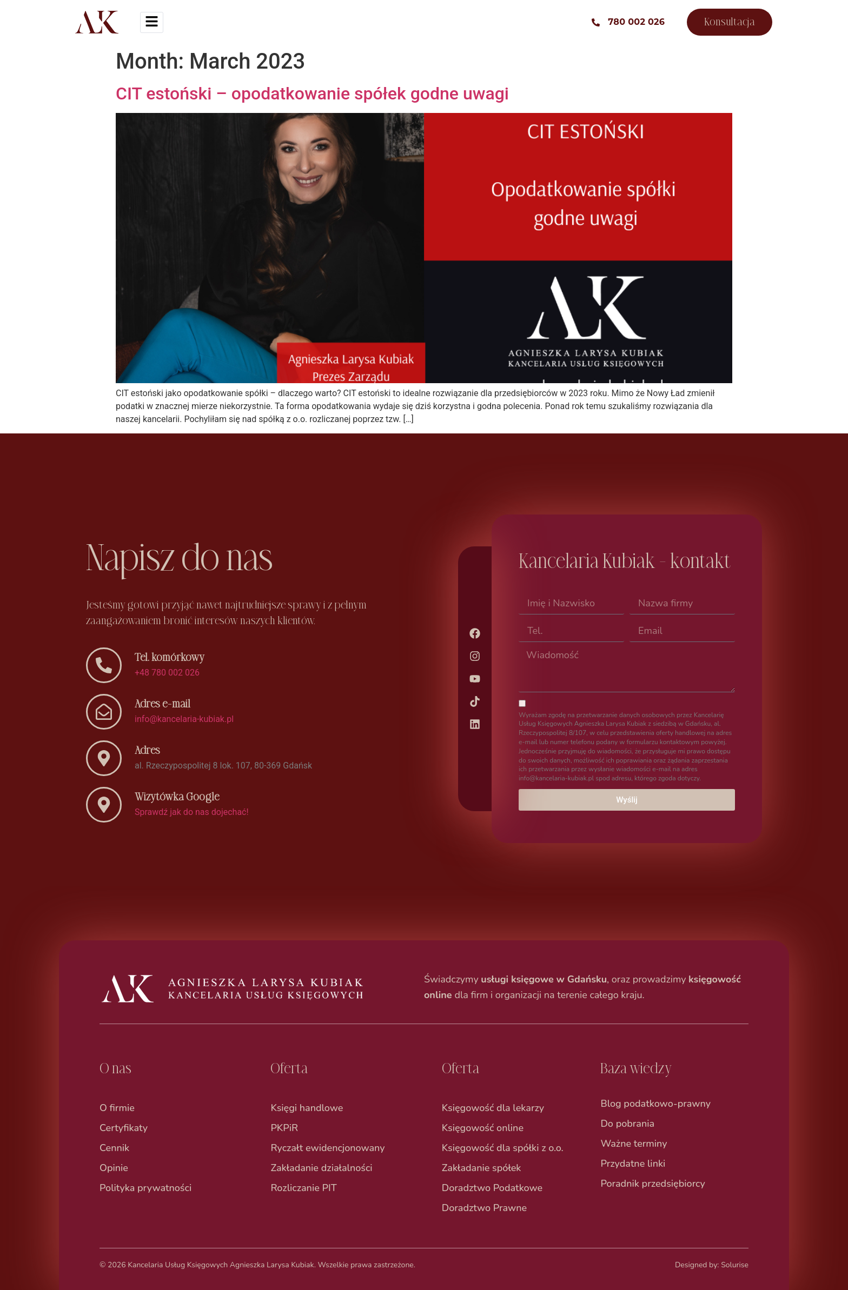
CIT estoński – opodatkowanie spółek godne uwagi (312, 93)
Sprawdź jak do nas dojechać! (192, 812)
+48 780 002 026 (167, 672)
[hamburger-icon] (151, 22)
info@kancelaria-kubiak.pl (184, 719)
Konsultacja (729, 22)
